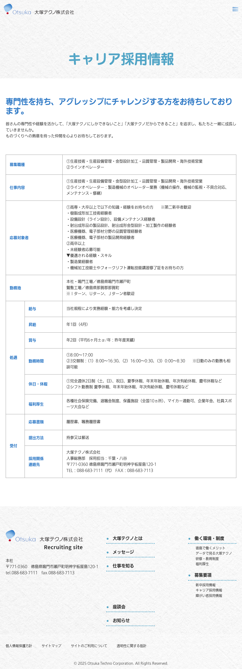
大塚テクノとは (128, 539)
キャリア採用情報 (209, 590)
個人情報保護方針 (19, 645)
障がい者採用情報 (209, 595)
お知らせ (121, 621)
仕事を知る (123, 566)
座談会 (119, 607)
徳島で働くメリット (210, 548)
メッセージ (123, 552)
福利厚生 (202, 564)
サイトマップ (51, 645)
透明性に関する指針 (132, 645)
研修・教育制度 (207, 558)
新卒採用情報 (206, 585)
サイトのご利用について (89, 645)
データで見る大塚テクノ (214, 553)
